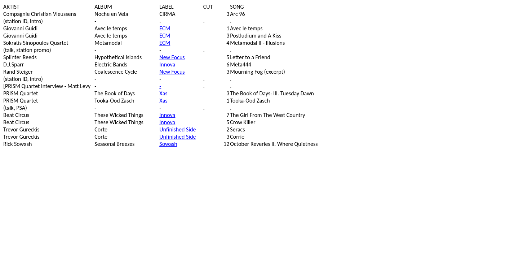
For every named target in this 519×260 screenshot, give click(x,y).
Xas (163, 93)
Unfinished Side (177, 129)
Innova (167, 64)
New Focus (172, 57)
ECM (164, 28)
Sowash (168, 143)
